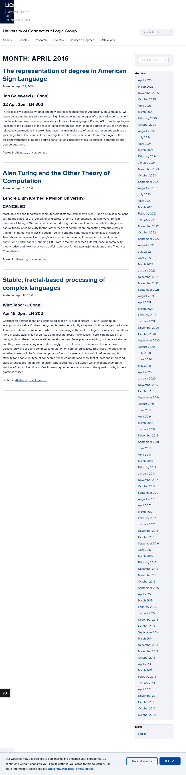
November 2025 (148, 93)
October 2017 (146, 486)
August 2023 (146, 188)
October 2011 (146, 702)
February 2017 (147, 518)
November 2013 (148, 651)
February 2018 (147, 467)
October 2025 (147, 99)
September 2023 (148, 182)
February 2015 (147, 607)
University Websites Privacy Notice (70, 769)
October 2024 (147, 125)
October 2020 (147, 334)
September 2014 (148, 632)
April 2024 (144, 144)
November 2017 (148, 480)
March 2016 (145, 556)
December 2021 (148, 277)
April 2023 (144, 201)
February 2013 (147, 676)
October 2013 (146, 658)
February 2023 (147, 213)
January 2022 (146, 270)
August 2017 (146, 499)
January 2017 (146, 524)
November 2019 (148, 385)
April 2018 (144, 455)
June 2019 (144, 410)
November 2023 (148, 169)
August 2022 (146, 245)
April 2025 (144, 106)
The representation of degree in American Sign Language (65, 75)
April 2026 (144, 80)
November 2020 (148, 328)
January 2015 (146, 613)
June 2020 (145, 359)
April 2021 (144, 302)
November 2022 (148, 226)
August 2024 (146, 131)
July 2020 (144, 353)
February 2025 (147, 118)
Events (59, 40)
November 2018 (148, 435)
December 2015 (148, 569)
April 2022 (144, 258)
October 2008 (147, 715)
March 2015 (145, 600)
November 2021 (148, 283)
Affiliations (108, 40)
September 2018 (148, 442)
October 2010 (146, 708)
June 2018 (144, 448)
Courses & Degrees (83, 40)
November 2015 (148, 575)
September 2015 (148, 588)
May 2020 (144, 366)
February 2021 (147, 315)
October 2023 (147, 175)
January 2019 (146, 429)
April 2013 (144, 664)
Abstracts (21, 152)
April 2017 (144, 505)
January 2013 (146, 683)
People (24, 40)
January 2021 (146, 321)
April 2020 (145, 372)
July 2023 (144, 194)
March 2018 (145, 461)
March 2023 (145, 207)
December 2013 (148, 645)
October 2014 (146, 626)
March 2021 (145, 309)
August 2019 (146, 404)
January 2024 (146, 163)
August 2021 (146, 296)
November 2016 (148, 531)
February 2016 (147, 562)
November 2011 (147, 696)
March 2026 (145, 86)
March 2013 (145, 670)
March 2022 (145, 264)
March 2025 (145, 112)
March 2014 (145, 638)
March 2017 (145, 512)
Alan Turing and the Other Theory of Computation (56, 177)
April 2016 (144, 550)
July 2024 (144, 137)
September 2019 (148, 397)
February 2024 (147, 156)
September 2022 (148, 239)
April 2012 (144, 689)
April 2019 (144, 416)
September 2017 (148, 493)
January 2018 (146, 473)
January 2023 (146, 220)
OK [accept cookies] (170, 761)
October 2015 (146, 581)
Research (41, 40)
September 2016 (148, 543)
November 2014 (148, 619)
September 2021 (148, 290)
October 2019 (146, 391)
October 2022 (147, 232)
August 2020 (146, 347)
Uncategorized (38, 152)
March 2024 (145, 150)
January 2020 (147, 378)
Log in (142, 734)
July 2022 (144, 251)
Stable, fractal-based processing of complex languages (54, 284)
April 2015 (144, 594)
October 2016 (146, 537)
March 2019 (145, 423)
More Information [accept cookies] (142, 761)
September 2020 (149, 340)
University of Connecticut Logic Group (40, 31)
